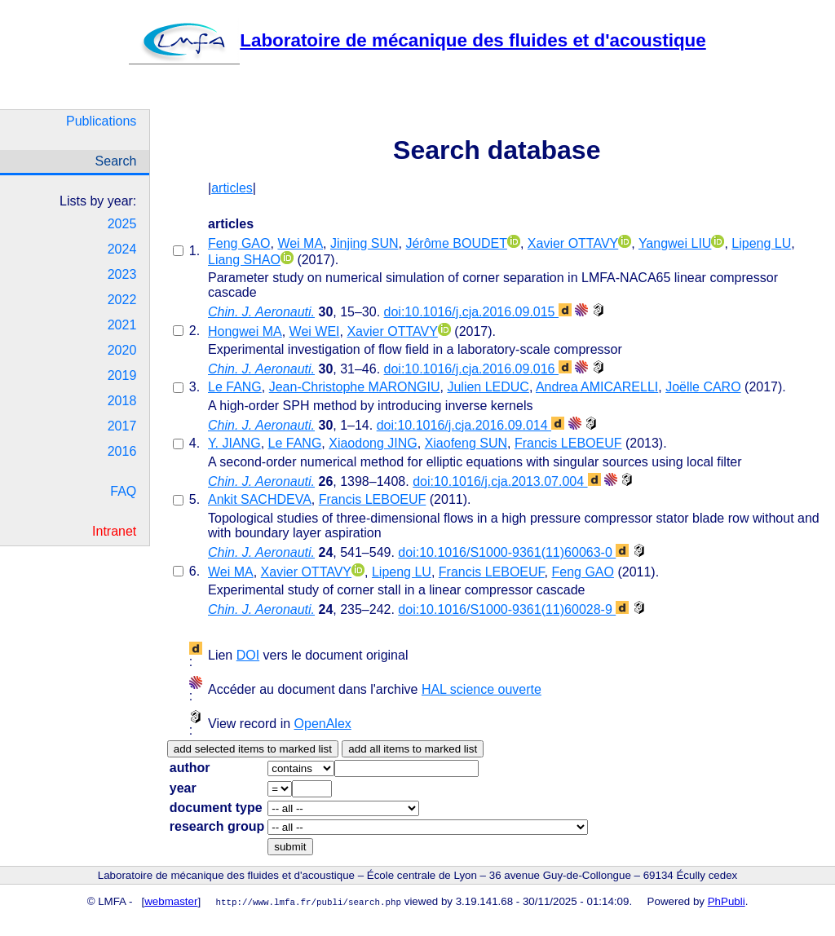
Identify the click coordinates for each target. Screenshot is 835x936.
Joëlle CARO (702, 387)
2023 (122, 274)
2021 (122, 325)
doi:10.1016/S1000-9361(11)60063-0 (513, 552)
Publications (101, 121)
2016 (122, 451)
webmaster (170, 901)
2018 (122, 401)
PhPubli (726, 901)
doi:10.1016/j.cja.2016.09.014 (470, 425)
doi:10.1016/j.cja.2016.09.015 (478, 312)
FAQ (123, 491)
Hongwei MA (245, 331)
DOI (247, 655)
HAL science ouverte (481, 689)
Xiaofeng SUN (466, 443)
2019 (122, 375)
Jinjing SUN (364, 243)
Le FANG (235, 387)
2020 (122, 350)
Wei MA (300, 243)
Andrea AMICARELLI (597, 387)
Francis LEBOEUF (568, 443)
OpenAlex (322, 724)
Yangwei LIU (675, 243)
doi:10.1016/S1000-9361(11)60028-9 (513, 609)
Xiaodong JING (373, 443)
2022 (122, 300)
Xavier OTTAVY (573, 243)
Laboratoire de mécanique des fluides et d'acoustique (417, 40)
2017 (122, 426)
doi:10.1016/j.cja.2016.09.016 (478, 369)
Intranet (114, 531)
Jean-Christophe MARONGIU (354, 387)
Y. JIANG (234, 443)
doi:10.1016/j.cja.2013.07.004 (506, 481)
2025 (122, 224)
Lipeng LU (761, 243)
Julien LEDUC (487, 387)
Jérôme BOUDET (455, 243)
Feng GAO (239, 243)
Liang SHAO (244, 260)
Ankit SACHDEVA (259, 499)
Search (116, 161)
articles (232, 188)
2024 (122, 249)
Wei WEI (314, 331)
